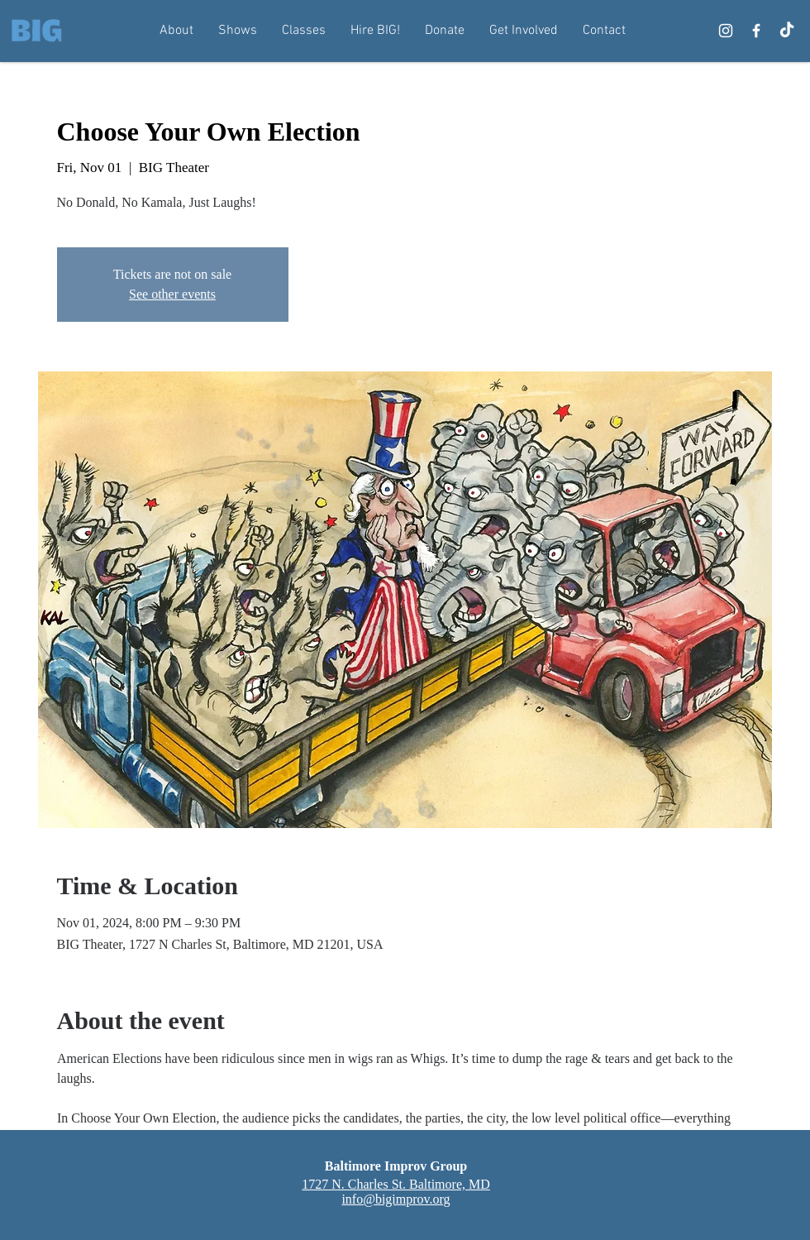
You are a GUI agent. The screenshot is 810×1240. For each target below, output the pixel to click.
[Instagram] (726, 31)
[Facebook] (756, 31)
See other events (172, 294)
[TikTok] (787, 31)
